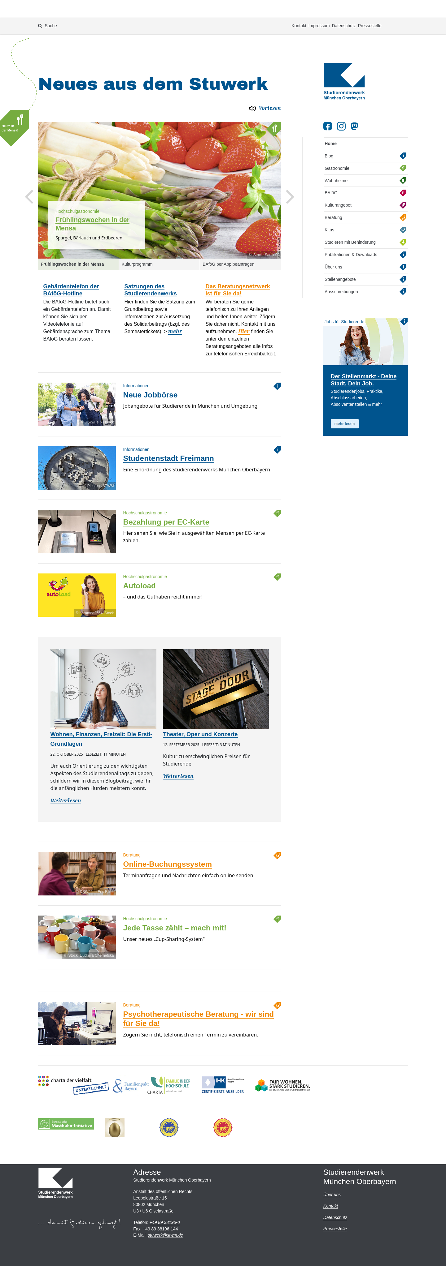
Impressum (319, 8)
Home (331, 121)
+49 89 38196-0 (165, 1222)
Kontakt (299, 8)
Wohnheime (336, 158)
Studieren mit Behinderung (350, 220)
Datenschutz (344, 8)
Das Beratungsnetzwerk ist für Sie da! (237, 268)
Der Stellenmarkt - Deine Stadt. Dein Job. (364, 358)
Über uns (333, 244)
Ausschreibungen (341, 269)
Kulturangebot (338, 183)
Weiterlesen (65, 779)
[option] (159, 168)
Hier (244, 309)
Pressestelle (370, 8)
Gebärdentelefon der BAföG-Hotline (71, 268)
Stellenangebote (340, 257)
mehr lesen (344, 401)
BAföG (331, 170)
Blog (329, 133)
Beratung (333, 195)
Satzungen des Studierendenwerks (150, 268)
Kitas (329, 207)
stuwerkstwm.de (165, 1235)
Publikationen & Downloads (351, 232)
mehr (175, 309)
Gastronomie (337, 146)
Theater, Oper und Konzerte (200, 712)
